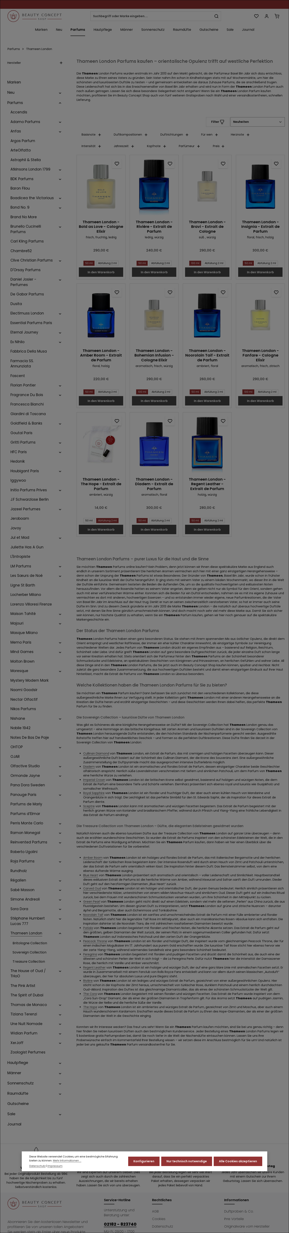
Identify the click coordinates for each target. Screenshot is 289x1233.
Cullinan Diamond (96, 753)
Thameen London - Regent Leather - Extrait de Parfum (207, 484)
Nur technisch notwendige (186, 1161)
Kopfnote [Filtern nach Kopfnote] (156, 146)
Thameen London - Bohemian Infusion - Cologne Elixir (154, 355)
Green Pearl (91, 901)
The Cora (90, 994)
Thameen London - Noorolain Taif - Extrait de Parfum (207, 355)
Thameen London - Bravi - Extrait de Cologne (207, 227)
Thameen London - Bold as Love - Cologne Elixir (101, 227)
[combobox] (151, 16)
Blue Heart (90, 875)
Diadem (89, 767)
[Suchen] (216, 16)
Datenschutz (162, 1226)
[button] (60, 92)
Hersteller (35, 63)
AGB (155, 1211)
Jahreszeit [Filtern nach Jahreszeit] (124, 146)
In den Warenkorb (100, 272)
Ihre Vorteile (234, 1218)
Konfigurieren (143, 1161)
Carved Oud (92, 888)
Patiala (88, 928)
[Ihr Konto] (266, 16)
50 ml (88, 263)
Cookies (158, 1218)
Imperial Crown (94, 780)
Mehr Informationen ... (67, 1160)
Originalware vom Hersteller (247, 1226)
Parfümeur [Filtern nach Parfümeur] (189, 146)
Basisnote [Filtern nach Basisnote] (91, 134)
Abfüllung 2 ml (106, 263)
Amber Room (92, 858)
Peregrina (90, 954)
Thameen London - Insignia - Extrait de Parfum (260, 227)
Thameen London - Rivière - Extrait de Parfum (154, 227)
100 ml (194, 263)
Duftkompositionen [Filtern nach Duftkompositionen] (131, 134)
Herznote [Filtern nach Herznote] (240, 134)
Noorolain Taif (93, 915)
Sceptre (89, 806)
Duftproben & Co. (238, 1211)
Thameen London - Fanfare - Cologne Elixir (260, 355)
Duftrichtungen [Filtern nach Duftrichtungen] (174, 134)
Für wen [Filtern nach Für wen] (209, 134)
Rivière (88, 981)
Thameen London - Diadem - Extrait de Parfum (154, 484)
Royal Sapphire (94, 793)
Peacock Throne (95, 941)
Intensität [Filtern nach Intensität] (91, 146)
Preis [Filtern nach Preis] (219, 146)
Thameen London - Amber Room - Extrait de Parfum (101, 355)
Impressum (55, 1166)
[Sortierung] (257, 122)
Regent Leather (94, 967)
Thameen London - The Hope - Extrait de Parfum (101, 484)
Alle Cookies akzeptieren (238, 1161)
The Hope (90, 1007)
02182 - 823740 (120, 1224)
